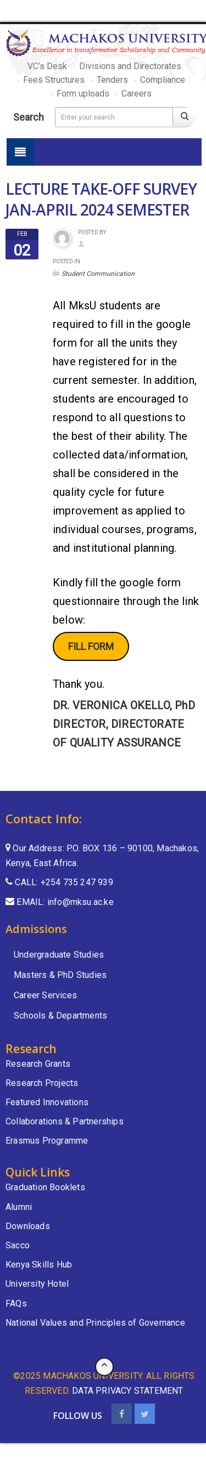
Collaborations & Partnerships (64, 1121)
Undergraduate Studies (59, 954)
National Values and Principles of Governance (95, 1322)
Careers (136, 93)
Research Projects (41, 1083)
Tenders (112, 80)
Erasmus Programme (46, 1140)
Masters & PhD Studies (60, 975)
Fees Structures (54, 80)
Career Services (45, 995)
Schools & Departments (60, 1015)
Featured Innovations (46, 1102)
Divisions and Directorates (130, 66)
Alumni (18, 1207)
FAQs (16, 1303)
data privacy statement (127, 1390)
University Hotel (37, 1284)
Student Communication (98, 274)
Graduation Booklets (45, 1187)
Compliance (162, 80)
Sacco (17, 1245)
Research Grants (37, 1064)
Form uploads (83, 93)
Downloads (27, 1226)
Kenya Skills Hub (38, 1264)
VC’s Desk (47, 66)
